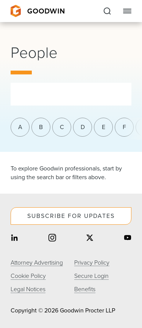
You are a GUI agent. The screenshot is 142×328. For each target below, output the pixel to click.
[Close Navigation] (127, 11)
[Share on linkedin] (14, 238)
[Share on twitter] (90, 238)
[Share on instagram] (52, 238)
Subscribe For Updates (71, 215)
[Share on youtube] (127, 238)
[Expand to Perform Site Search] (107, 11)
